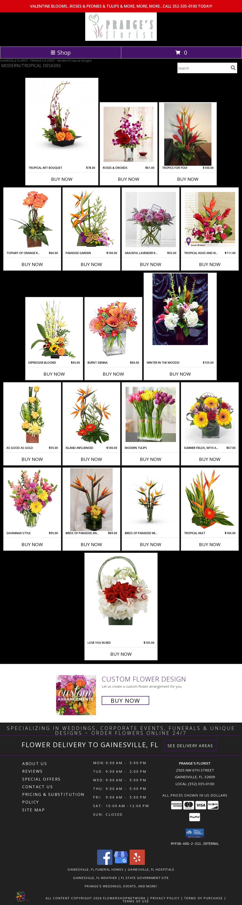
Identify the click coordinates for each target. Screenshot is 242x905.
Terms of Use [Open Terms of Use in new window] (136, 901)
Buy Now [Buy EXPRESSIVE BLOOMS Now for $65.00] (54, 374)
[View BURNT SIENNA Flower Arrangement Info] (113, 329)
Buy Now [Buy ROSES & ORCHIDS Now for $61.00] (128, 179)
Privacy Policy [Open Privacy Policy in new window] (165, 898)
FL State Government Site (145, 877)
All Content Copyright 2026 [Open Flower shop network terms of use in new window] (74, 898)
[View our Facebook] (104, 863)
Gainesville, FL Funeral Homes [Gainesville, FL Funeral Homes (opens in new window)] (96, 869)
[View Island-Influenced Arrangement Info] (91, 414)
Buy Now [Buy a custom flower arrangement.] (125, 700)
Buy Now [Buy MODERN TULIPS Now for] (150, 459)
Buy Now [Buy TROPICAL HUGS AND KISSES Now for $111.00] (210, 264)
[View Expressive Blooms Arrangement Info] (54, 329)
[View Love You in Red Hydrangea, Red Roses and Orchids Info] (121, 589)
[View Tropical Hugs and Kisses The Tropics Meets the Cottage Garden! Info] (210, 219)
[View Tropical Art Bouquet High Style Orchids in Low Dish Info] (62, 114)
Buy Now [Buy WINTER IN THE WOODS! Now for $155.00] (180, 374)
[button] (195, 833)
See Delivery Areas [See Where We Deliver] (190, 745)
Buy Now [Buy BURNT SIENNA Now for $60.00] (113, 374)
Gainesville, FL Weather (95, 877)
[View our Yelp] (137, 863)
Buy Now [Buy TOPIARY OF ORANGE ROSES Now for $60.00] (32, 264)
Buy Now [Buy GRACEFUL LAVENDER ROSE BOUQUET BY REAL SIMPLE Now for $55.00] (150, 264)
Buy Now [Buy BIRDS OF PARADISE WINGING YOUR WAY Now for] (150, 544)
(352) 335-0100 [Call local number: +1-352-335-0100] (201, 783)
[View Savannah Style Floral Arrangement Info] (32, 499)
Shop (61, 52)
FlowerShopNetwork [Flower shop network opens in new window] (124, 898)
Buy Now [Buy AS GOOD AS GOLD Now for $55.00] (32, 459)
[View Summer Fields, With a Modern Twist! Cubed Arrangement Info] (210, 414)
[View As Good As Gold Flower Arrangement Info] (32, 414)
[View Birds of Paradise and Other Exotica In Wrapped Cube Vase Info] (91, 499)
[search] (233, 67)
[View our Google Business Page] (121, 863)
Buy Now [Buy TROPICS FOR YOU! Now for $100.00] (188, 179)
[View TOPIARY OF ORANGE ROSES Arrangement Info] (32, 219)
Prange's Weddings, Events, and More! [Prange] (121, 886)
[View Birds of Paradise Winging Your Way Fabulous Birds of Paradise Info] (150, 500)
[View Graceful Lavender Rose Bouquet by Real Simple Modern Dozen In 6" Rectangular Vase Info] (151, 219)
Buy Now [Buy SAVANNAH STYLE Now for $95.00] (32, 544)
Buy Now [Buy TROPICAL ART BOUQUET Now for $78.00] (62, 179)
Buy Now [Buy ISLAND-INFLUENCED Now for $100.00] (91, 459)
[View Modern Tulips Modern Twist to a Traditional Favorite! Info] (151, 414)
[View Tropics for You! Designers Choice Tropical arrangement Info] (187, 134)
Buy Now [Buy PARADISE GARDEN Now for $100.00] (91, 264)
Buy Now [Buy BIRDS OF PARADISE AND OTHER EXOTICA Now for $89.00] (91, 544)
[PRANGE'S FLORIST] (121, 39)
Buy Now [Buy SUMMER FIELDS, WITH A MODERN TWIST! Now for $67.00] (210, 459)
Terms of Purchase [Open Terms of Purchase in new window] (203, 898)
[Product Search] (203, 68)
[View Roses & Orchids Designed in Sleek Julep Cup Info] (129, 134)
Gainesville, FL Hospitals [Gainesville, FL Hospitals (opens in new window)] (151, 869)
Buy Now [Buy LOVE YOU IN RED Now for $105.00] (121, 654)
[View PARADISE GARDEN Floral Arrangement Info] (91, 219)
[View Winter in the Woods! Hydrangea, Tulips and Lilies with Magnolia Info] (180, 309)
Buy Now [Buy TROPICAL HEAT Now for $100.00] (210, 544)
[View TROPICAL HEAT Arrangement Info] (210, 499)
